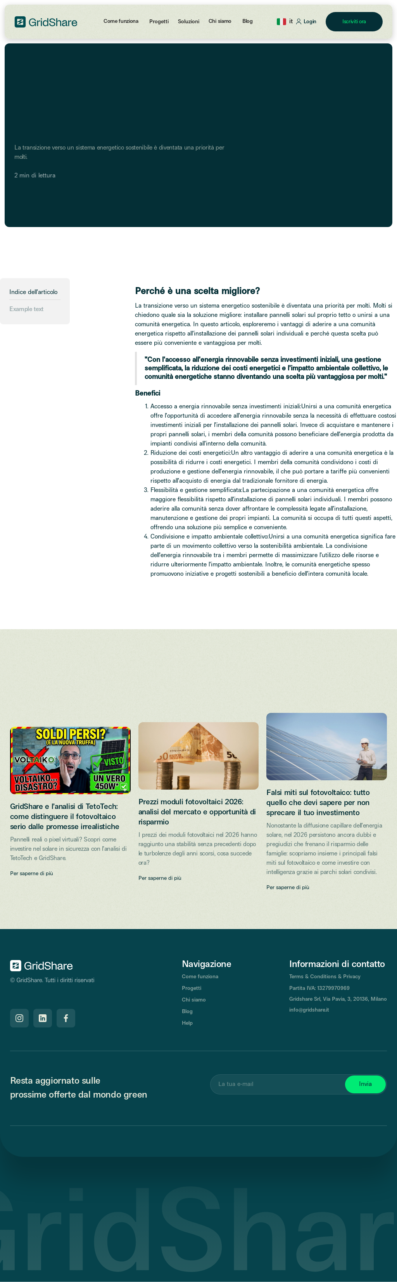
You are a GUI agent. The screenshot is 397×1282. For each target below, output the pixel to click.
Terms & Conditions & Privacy (325, 976)
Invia (365, 1084)
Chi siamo (220, 21)
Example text (26, 309)
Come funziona (121, 21)
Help (187, 1023)
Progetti (191, 988)
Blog (247, 21)
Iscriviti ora (354, 21)
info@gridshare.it (309, 1010)
